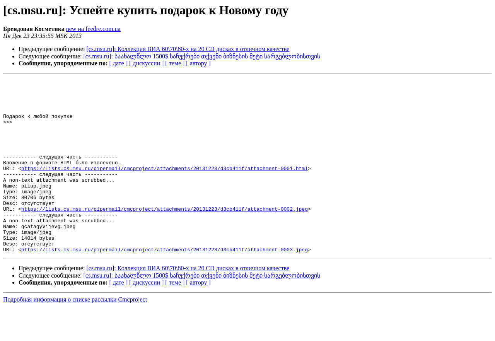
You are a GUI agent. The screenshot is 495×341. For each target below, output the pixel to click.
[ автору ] (198, 63)
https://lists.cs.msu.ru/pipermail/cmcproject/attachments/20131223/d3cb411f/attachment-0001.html (164, 186)
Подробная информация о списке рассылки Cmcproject (75, 334)
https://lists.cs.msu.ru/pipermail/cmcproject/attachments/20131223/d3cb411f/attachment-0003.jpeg (164, 284)
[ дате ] (118, 63)
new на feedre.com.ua (93, 29)
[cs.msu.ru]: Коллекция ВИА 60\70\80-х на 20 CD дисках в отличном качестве (187, 49)
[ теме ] (174, 63)
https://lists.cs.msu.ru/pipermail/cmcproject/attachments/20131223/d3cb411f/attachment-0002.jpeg (164, 235)
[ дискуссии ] (146, 63)
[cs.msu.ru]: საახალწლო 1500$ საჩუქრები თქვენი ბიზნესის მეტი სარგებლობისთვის (202, 56)
